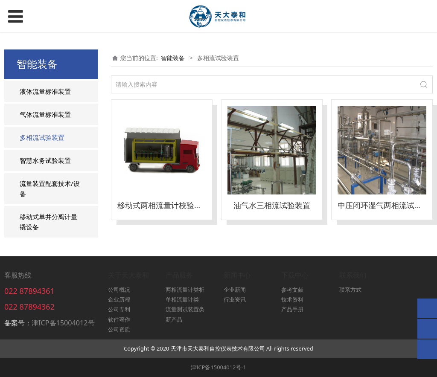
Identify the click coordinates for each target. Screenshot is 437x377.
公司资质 (119, 329)
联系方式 (350, 289)
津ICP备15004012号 (63, 323)
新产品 (174, 319)
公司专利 (119, 309)
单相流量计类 (182, 299)
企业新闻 (235, 289)
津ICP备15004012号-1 (218, 367)
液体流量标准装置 (45, 91)
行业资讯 (235, 299)
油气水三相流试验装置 (271, 205)
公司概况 (119, 289)
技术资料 (292, 299)
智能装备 (173, 58)
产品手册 (292, 309)
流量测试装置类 (185, 309)
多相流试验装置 (42, 137)
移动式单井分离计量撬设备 (48, 221)
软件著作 (119, 319)
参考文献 (292, 289)
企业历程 (119, 299)
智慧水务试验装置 (45, 160)
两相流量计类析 (185, 289)
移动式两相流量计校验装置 (163, 205)
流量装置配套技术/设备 (50, 188)
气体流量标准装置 (45, 114)
